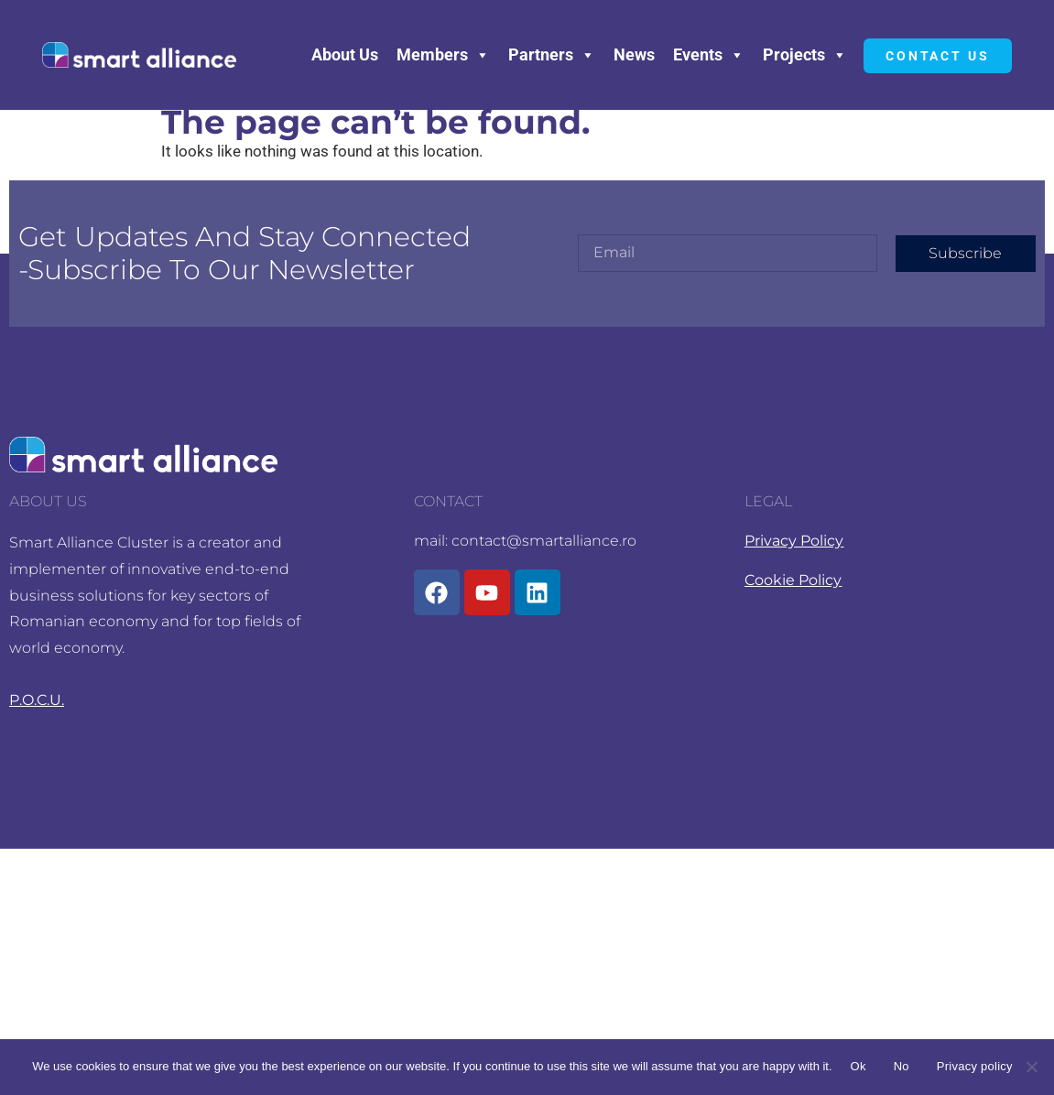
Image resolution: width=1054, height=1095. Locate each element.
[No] (1031, 1066)
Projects (805, 55)
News (634, 54)
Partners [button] (551, 55)
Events (708, 55)
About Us (344, 54)
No (901, 1066)
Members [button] (443, 55)
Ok (858, 1066)
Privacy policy (975, 1066)
